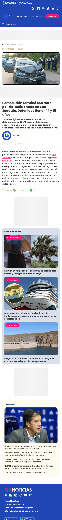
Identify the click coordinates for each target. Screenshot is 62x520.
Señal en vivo (52, 16)
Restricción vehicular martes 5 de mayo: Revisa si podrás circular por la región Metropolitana (28, 460)
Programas (22, 16)
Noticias (5, 45)
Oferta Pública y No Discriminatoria (21, 511)
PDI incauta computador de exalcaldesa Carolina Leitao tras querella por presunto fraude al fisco (28, 467)
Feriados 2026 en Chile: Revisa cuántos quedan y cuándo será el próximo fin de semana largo (28, 454)
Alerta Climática (13, 238)
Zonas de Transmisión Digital (18, 507)
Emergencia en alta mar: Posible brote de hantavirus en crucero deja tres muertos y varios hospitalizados (30, 316)
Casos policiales (17, 45)
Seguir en (10, 190)
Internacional (12, 280)
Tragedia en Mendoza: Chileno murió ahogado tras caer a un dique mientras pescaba (29, 360)
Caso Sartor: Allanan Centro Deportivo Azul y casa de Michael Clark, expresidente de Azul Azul (30, 447)
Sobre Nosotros (11, 501)
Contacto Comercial (14, 504)
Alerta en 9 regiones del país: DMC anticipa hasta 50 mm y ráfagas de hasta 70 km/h (30, 272)
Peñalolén (7, 160)
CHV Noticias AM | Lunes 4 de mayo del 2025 (26, 472)
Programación (37, 16)
